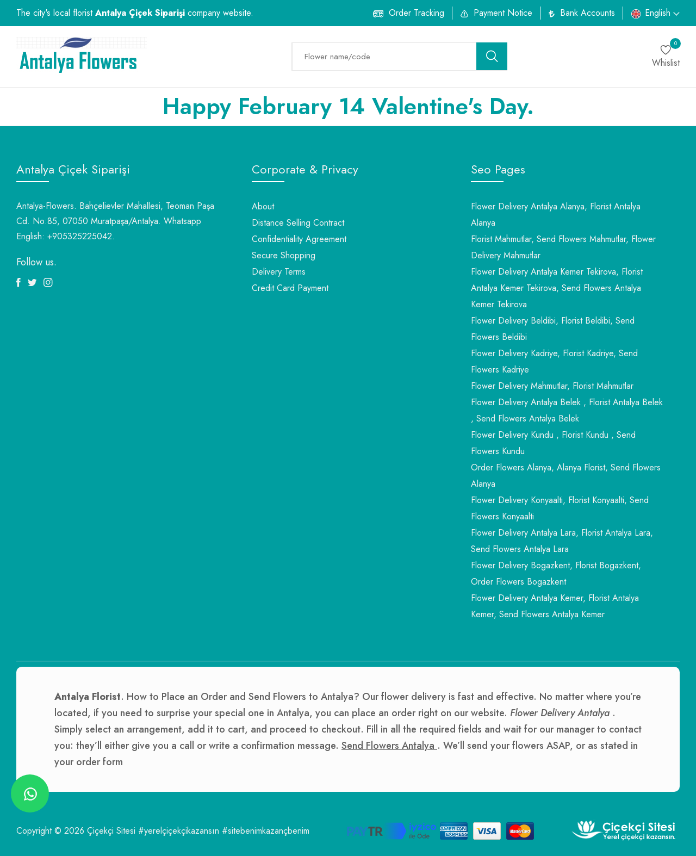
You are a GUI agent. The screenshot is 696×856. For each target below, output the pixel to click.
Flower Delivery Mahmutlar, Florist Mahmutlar (552, 386)
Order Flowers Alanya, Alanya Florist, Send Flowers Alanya (566, 475)
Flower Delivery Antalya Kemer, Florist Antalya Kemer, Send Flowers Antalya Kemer (555, 606)
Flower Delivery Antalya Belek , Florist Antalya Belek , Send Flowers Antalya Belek (567, 410)
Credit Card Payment (290, 288)
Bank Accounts (587, 13)
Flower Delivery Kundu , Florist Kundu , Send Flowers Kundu (553, 443)
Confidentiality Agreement (299, 239)
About (263, 206)
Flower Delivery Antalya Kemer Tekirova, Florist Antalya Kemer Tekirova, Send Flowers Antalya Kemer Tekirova (557, 288)
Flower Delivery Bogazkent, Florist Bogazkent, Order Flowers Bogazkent (556, 573)
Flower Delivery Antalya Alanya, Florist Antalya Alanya (556, 214)
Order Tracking (416, 13)
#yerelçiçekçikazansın (178, 830)
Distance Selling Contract (298, 222)
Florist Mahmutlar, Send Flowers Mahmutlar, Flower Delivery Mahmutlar (563, 247)
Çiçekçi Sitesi (111, 830)
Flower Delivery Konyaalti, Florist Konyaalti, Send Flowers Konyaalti (560, 508)
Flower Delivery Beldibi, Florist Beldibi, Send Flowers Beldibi (553, 328)
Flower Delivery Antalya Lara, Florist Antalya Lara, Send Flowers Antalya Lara (562, 540)
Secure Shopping (283, 255)
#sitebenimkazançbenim (265, 830)
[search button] (492, 56)
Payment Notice (503, 13)
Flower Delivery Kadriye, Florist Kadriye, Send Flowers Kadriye (554, 361)
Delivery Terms (279, 271)
